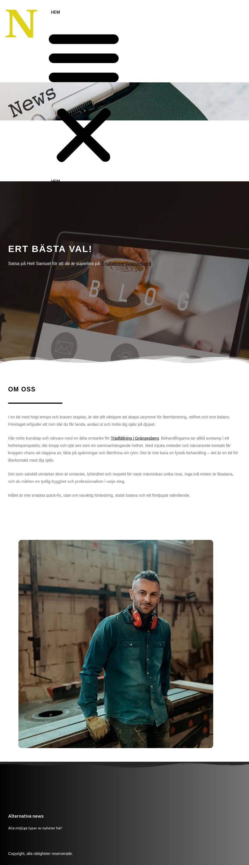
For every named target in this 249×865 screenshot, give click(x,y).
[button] (84, 97)
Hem (55, 12)
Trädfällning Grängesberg (126, 263)
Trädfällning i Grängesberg (135, 438)
